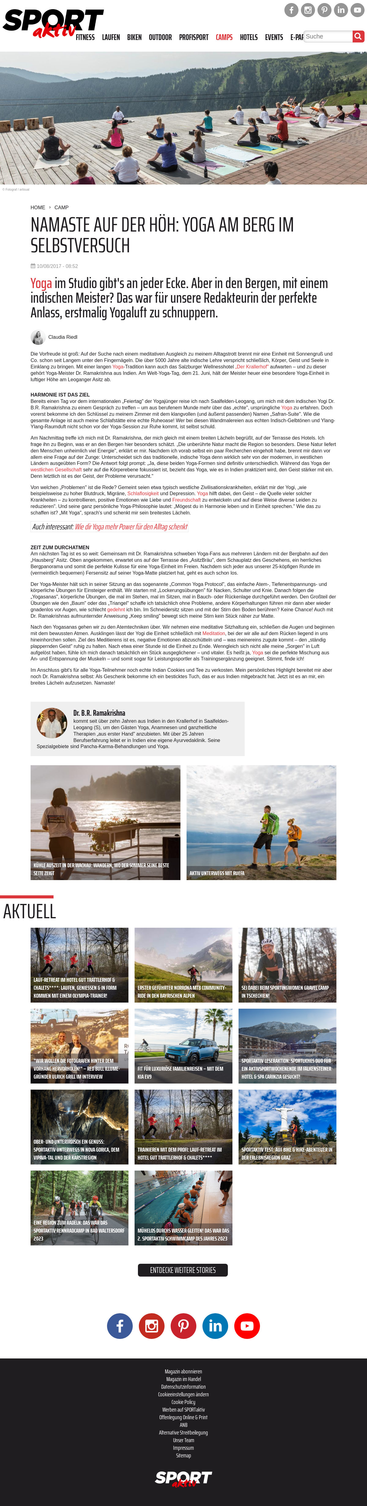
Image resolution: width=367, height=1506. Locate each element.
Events (274, 37)
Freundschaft (186, 500)
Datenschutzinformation (183, 1386)
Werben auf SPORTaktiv (183, 1409)
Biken (134, 37)
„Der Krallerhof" (252, 366)
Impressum (183, 1448)
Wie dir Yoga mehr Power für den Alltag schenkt (131, 526)
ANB (183, 1425)
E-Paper (301, 37)
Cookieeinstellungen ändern (183, 1394)
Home (38, 207)
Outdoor (160, 37)
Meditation (213, 633)
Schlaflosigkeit (143, 493)
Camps (224, 37)
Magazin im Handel (183, 1379)
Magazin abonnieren (183, 1371)
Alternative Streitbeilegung (183, 1432)
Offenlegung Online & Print (183, 1417)
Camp (61, 207)
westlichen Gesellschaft (56, 469)
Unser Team (183, 1440)
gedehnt (116, 609)
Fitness (85, 37)
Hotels (249, 37)
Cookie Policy (183, 1402)
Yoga (41, 283)
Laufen (111, 37)
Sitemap (183, 1455)
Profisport (194, 37)
